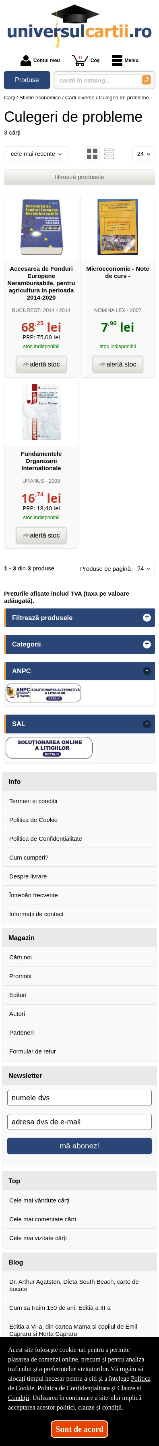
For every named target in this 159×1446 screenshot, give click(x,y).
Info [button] (14, 781)
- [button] (147, 671)
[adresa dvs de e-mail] (79, 1122)
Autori (17, 1013)
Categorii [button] (26, 644)
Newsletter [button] (25, 1075)
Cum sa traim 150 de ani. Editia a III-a (60, 1307)
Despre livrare (28, 876)
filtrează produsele (79, 176)
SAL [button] (18, 723)
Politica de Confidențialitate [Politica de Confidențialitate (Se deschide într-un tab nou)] (73, 1388)
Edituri (18, 994)
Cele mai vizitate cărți (38, 1238)
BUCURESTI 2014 (33, 310)
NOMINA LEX (110, 310)
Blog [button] (15, 1262)
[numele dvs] (79, 1098)
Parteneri (21, 1032)
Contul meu (40, 60)
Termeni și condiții (33, 801)
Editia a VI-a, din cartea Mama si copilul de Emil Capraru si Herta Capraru (73, 1330)
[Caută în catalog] (146, 80)
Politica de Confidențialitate (45, 838)
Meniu (125, 60)
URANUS (33, 481)
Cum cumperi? (29, 857)
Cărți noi (20, 957)
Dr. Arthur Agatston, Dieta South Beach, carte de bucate (74, 1285)
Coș (86, 60)
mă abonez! (79, 1146)
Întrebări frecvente (33, 895)
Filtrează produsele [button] (42, 617)
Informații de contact (36, 913)
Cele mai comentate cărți (42, 1219)
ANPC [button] (21, 671)
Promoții (20, 976)
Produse (27, 80)
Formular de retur (32, 1051)
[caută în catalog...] (96, 80)
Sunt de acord (79, 1429)
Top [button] (14, 1180)
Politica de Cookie (33, 819)
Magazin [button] (21, 937)
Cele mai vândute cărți (39, 1200)
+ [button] (147, 618)
